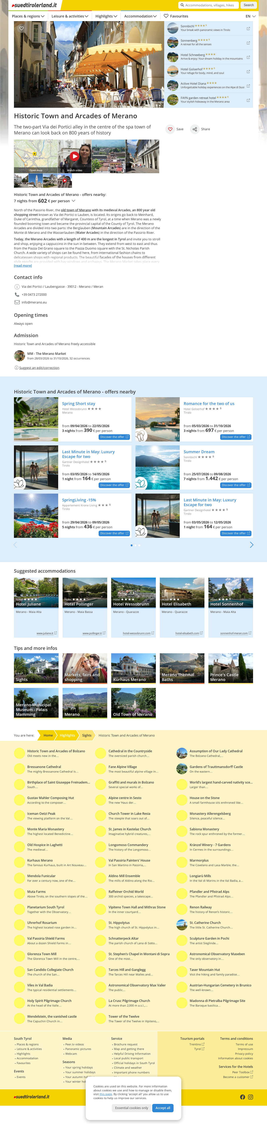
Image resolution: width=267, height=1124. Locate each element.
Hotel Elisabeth (182, 608)
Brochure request (125, 1044)
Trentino (196, 1044)
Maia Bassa (85, 612)
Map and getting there (129, 1049)
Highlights (104, 16)
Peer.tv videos (74, 1044)
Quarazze (132, 612)
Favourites (176, 16)
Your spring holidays (79, 1067)
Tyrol (199, 1049)
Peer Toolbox (242, 1072)
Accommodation (138, 16)
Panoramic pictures (78, 1049)
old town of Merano (76, 210)
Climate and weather (128, 1067)
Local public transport (128, 1058)
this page (106, 1094)
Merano (21, 612)
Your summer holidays (80, 1072)
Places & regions (26, 16)
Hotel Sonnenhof (230, 608)
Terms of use (244, 1044)
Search (249, 5)
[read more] (23, 265)
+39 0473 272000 (34, 294)
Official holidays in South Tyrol (134, 1063)
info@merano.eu (34, 302)
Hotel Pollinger (85, 608)
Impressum (245, 1049)
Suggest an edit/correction (36, 368)
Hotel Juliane (36, 608)
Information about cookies (235, 1058)
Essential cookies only (131, 1108)
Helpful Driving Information (132, 1054)
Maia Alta (35, 612)
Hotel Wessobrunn (133, 608)
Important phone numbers (132, 1072)
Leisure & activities (68, 16)
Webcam (71, 1054)
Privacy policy (244, 1054)
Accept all (163, 1108)
